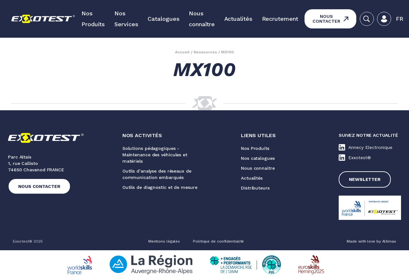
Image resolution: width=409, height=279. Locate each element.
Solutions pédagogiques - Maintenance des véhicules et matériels (154, 155)
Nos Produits (93, 18)
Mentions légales (164, 241)
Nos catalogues (258, 158)
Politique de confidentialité (218, 241)
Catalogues (163, 18)
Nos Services (126, 18)
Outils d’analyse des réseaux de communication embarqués (156, 174)
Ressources (205, 52)
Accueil (182, 52)
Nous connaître (201, 18)
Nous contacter (326, 19)
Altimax (389, 241)
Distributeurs (255, 187)
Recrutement (280, 18)
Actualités (238, 18)
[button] (399, 19)
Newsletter (365, 179)
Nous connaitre (258, 168)
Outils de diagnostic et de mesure (159, 187)
